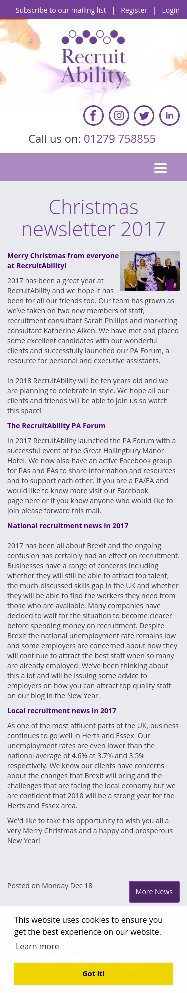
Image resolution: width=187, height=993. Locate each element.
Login (171, 10)
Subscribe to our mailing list (61, 10)
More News (154, 891)
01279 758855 (121, 138)
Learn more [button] (37, 946)
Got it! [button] (93, 973)
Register (134, 10)
